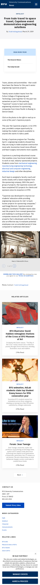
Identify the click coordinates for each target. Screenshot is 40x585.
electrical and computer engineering (16, 168)
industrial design (8, 171)
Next (20, 473)
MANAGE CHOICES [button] (20, 574)
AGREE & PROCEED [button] (20, 581)
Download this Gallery (13, 273)
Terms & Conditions (26, 275)
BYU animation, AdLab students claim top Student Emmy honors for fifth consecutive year (20, 390)
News (11, 5)
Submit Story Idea (13, 504)
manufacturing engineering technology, (17, 165)
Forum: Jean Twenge (20, 442)
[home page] (4, 4)
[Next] (14, 265)
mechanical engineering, (28, 163)
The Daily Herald (13, 67)
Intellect (20, 14)
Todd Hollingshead (15, 32)
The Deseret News (14, 60)
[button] (35, 553)
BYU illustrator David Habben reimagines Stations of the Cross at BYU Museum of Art (20, 334)
